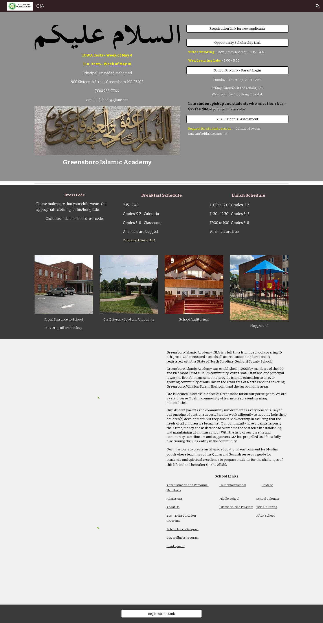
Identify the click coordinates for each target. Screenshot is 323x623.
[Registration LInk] (161, 613)
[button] (317, 6)
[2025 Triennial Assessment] (237, 119)
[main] (107, 77)
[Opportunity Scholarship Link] (237, 42)
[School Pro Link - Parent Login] (237, 70)
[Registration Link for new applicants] (237, 28)
